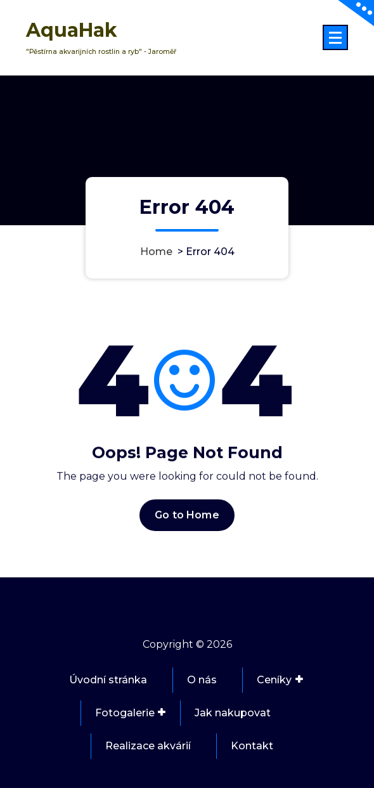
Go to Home (187, 521)
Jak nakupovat (233, 713)
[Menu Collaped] (335, 37)
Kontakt (252, 746)
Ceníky (274, 680)
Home (156, 252)
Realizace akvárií (148, 746)
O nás (202, 680)
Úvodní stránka (108, 680)
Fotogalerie (125, 713)
